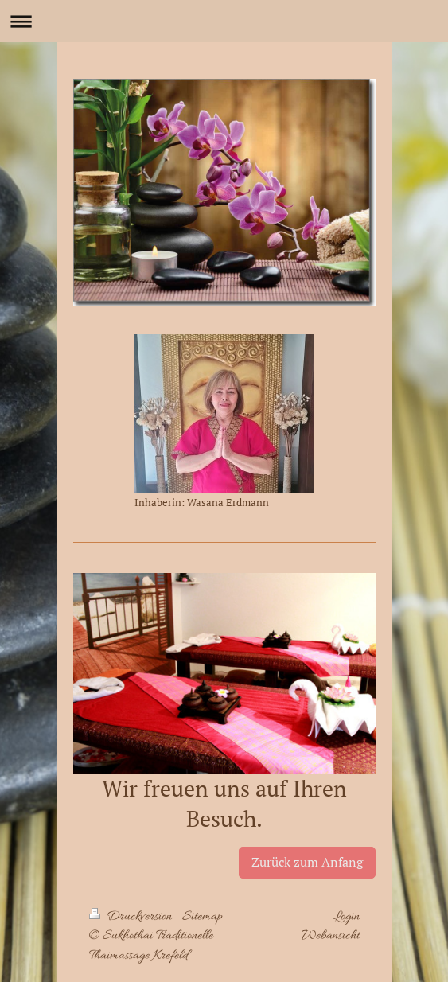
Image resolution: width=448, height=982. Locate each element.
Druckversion (132, 916)
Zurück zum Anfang (307, 862)
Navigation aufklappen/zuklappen (224, 21)
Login (346, 916)
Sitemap (202, 916)
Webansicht (331, 936)
